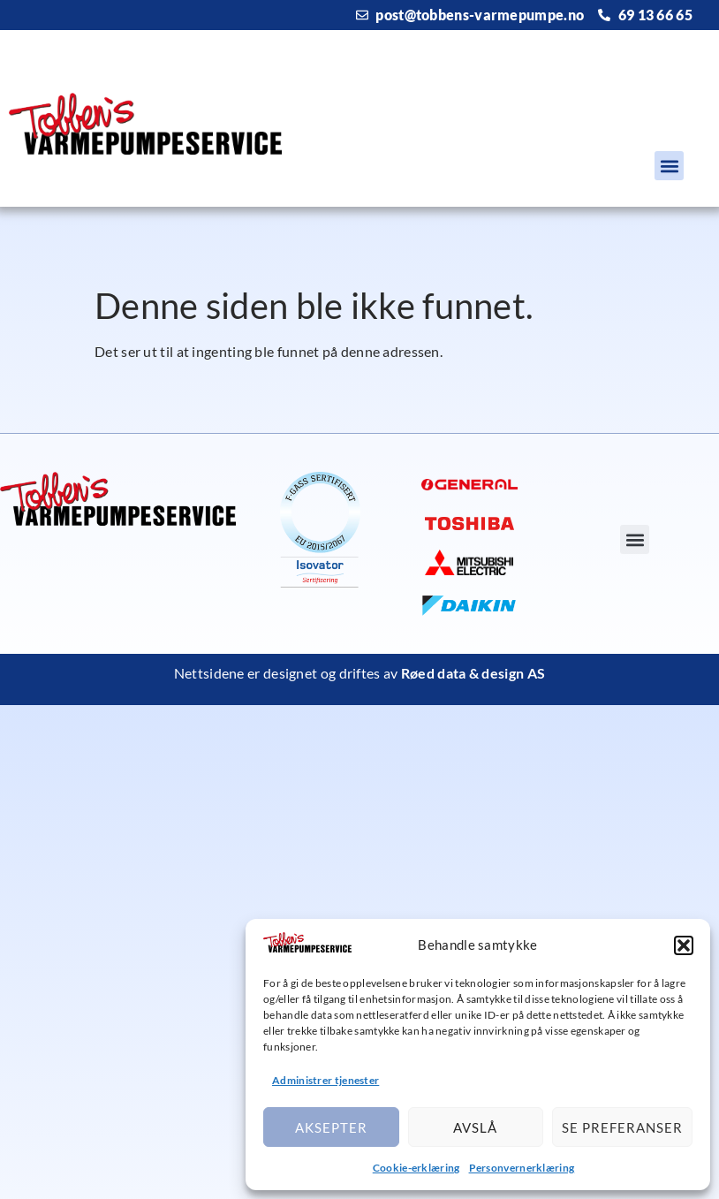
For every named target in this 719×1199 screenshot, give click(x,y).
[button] (684, 945)
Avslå (475, 1127)
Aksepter (331, 1127)
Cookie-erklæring (416, 1167)
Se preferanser (622, 1127)
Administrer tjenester (325, 1080)
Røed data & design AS (473, 672)
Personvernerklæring (522, 1167)
